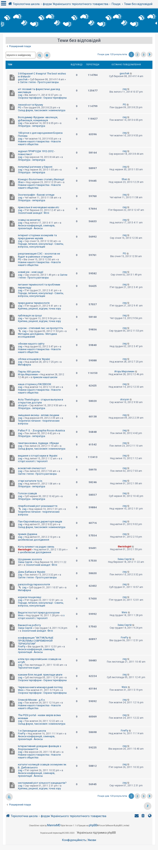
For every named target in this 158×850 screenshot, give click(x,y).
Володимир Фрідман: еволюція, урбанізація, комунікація (38, 119)
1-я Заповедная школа (32, 730)
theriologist (24, 549)
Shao (21, 182)
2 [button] (137, 54)
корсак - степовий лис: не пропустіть (40, 328)
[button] (149, 54)
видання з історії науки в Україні (37, 455)
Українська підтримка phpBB (96, 832)
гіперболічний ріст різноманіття (37, 505)
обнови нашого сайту (31, 343)
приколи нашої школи (45, 377)
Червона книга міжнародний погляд (40, 687)
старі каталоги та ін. (30, 480)
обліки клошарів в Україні (34, 359)
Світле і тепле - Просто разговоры (39, 82)
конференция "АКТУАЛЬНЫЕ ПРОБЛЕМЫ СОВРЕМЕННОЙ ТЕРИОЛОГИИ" (35, 640)
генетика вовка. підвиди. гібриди (38, 443)
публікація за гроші (30, 315)
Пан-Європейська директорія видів (40, 521)
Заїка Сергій (25, 562)
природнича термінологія (34, 302)
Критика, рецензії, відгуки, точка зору (39, 308)
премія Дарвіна (27, 534)
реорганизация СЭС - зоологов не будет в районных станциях (39, 255)
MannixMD (54, 825)
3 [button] (143, 54)
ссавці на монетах (29, 219)
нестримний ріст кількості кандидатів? (42, 782)
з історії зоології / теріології (40, 460)
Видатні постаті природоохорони (39, 612)
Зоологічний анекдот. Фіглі (33, 213)
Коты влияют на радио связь (36, 546)
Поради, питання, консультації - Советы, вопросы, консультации (41, 245)
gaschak (23, 79)
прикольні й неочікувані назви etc (38, 207)
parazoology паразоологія (34, 584)
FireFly (21, 646)
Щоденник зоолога (30, 559)
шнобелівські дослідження (33, 539)
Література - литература (31, 126)
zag (20, 95)
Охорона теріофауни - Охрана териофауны (42, 97)
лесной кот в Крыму (30, 104)
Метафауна (24, 364)
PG (19, 107)
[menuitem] (143, 816)
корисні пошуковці (29, 597)
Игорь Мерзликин (28, 374)
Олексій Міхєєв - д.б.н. (31, 699)
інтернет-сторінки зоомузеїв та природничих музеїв (37, 237)
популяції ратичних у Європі (35, 166)
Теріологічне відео (29, 667)
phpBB (93, 825)
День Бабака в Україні (31, 571)
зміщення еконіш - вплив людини (38, 415)
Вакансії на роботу (29, 625)
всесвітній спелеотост (32, 468)
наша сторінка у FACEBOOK (34, 384)
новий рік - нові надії (30, 271)
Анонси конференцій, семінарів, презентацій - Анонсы (36, 227)
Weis (21, 615)
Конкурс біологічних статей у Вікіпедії (41, 179)
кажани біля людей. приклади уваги (40, 674)
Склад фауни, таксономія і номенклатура (41, 110)
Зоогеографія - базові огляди (36, 194)
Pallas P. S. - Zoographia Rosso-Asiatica (41, 430)
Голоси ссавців (27, 493)
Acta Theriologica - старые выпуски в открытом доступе (40, 401)
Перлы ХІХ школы (29, 371)
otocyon (22, 405)
